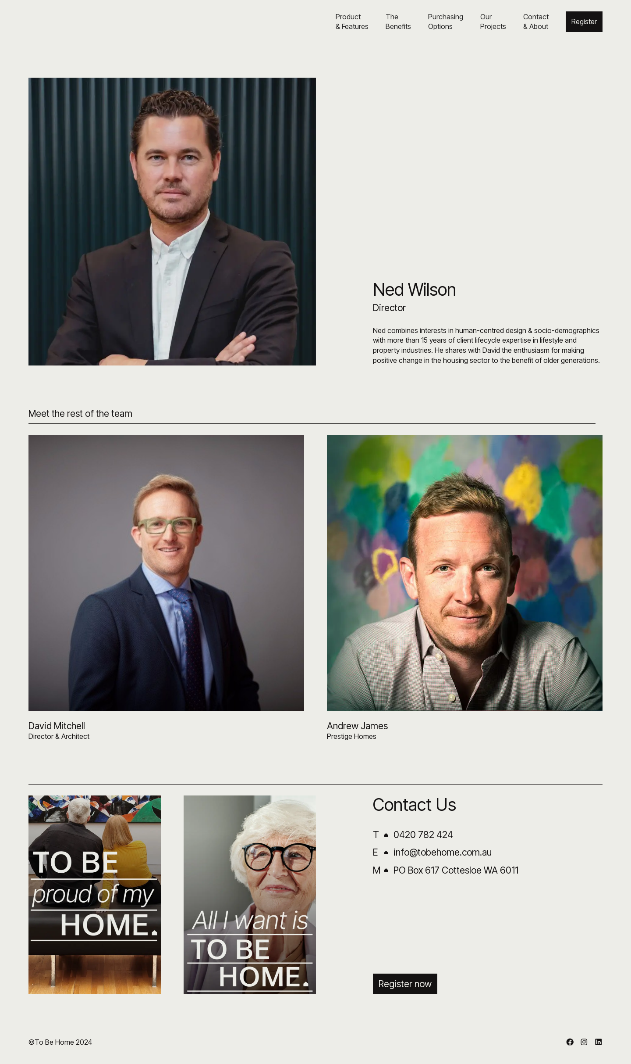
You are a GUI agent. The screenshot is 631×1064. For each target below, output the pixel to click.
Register (584, 21)
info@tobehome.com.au (442, 852)
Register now (405, 983)
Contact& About (536, 21)
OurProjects (493, 21)
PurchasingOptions (445, 21)
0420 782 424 (423, 834)
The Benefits (398, 21)
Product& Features (352, 21)
